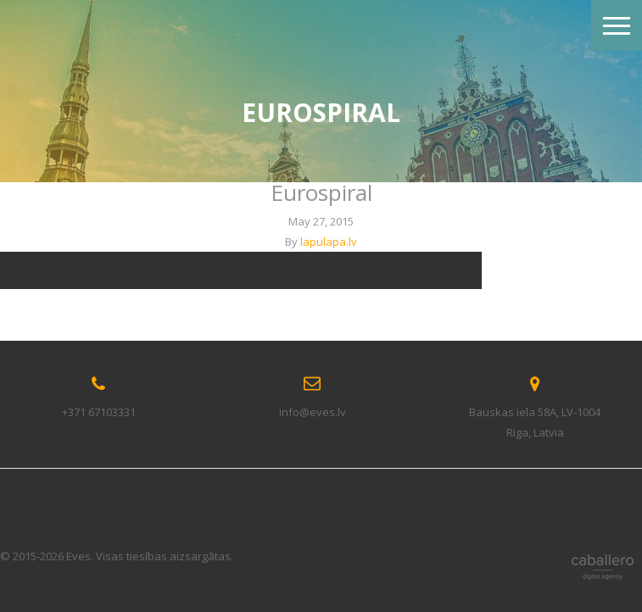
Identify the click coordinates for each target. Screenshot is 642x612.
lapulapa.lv (328, 241)
